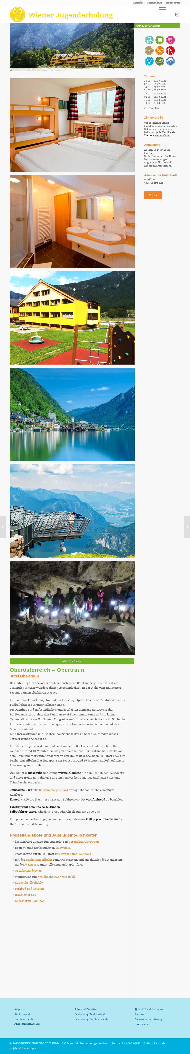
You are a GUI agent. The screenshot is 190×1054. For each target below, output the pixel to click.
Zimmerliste (162, 135)
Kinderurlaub (22, 1014)
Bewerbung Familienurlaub (91, 1019)
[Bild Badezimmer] (74, 223)
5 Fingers (31, 864)
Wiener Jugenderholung (38, 1043)
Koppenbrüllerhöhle (29, 882)
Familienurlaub (23, 1019)
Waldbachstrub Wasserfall (56, 876)
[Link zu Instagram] (177, 14)
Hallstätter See (25, 894)
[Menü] (160, 9)
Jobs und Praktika (85, 1009)
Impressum (173, 2)
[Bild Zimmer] (74, 126)
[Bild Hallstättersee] (74, 416)
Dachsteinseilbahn (39, 859)
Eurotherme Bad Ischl (30, 901)
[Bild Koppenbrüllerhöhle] (74, 609)
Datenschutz (154, 2)
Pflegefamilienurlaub (27, 1023)
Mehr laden (72, 660)
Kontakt (138, 2)
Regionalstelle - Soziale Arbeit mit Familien (158, 164)
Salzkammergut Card (53, 790)
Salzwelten (63, 847)
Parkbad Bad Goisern (29, 888)
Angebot (19, 1009)
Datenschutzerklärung (148, 1019)
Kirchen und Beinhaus (75, 854)
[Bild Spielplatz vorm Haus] (74, 319)
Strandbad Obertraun (84, 841)
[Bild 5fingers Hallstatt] (74, 512)
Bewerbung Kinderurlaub (90, 1014)
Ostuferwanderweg (28, 870)
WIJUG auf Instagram (151, 1009)
